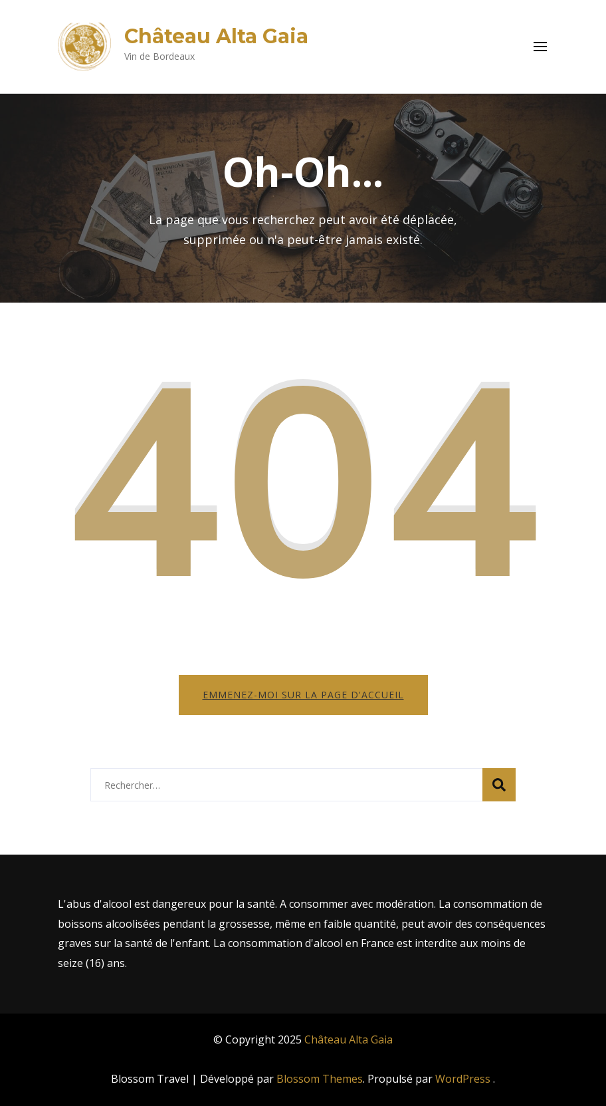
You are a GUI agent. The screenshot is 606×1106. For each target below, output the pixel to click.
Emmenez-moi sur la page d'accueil (303, 694)
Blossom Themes (319, 1078)
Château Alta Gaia (216, 36)
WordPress (462, 1078)
